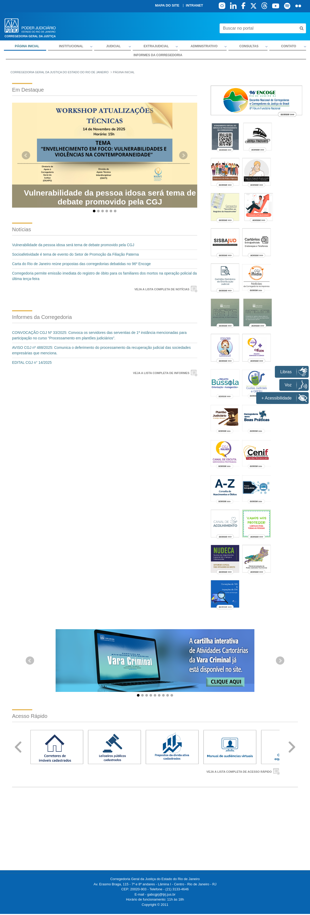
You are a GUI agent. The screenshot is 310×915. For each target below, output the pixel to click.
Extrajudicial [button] (156, 46)
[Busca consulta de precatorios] (302, 28)
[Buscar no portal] (258, 28)
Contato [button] (288, 46)
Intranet (194, 5)
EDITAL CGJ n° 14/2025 (32, 362)
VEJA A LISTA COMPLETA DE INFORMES (161, 373)
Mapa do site (167, 5)
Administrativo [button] (204, 46)
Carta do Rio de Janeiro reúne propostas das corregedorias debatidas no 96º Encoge (81, 264)
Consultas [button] (249, 46)
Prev (18, 747)
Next (291, 747)
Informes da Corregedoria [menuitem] (157, 55)
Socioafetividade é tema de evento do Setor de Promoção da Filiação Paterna (75, 254)
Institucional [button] (71, 46)
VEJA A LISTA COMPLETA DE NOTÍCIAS (161, 289)
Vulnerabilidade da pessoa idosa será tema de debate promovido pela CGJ (73, 245)
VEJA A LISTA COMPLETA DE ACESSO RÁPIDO (239, 771)
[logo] (30, 27)
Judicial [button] (113, 46)
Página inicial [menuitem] (27, 46)
